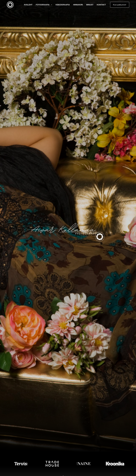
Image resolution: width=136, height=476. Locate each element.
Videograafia (62, 5)
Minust (89, 5)
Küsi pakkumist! (119, 4)
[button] (2, 463)
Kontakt (101, 5)
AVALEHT (28, 5)
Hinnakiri (78, 5)
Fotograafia (44, 4)
